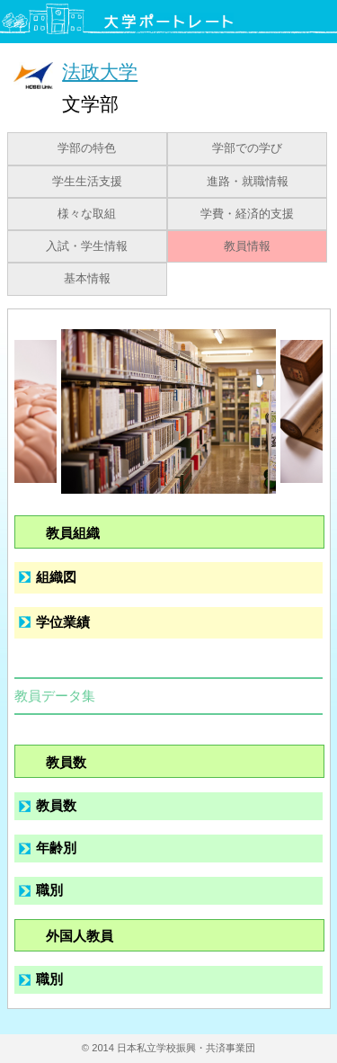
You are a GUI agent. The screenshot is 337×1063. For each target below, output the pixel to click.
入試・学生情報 (87, 246)
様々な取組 (87, 214)
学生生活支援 (87, 181)
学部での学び (247, 148)
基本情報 (87, 278)
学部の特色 (87, 148)
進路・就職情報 (247, 181)
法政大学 (99, 71)
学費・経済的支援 (247, 214)
